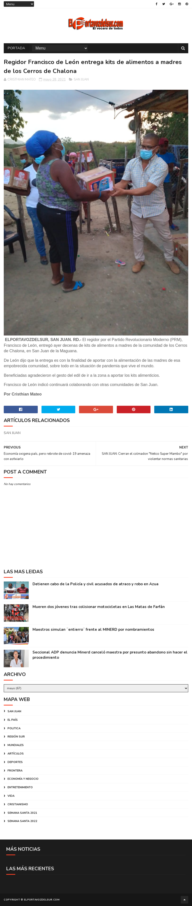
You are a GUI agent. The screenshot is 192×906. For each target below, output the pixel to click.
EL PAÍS (13, 720)
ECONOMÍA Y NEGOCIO (23, 779)
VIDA (11, 796)
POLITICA (14, 728)
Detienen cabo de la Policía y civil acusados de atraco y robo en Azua (95, 584)
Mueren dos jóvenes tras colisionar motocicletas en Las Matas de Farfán (98, 606)
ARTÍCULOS (16, 754)
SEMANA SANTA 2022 (22, 821)
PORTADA (16, 48)
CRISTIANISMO (18, 804)
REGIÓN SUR (16, 736)
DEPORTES (15, 762)
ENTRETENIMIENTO (20, 787)
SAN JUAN (81, 79)
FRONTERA (15, 770)
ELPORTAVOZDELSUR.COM (42, 900)
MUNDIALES (16, 745)
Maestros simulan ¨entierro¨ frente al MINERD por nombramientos (93, 629)
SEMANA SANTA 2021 (22, 813)
